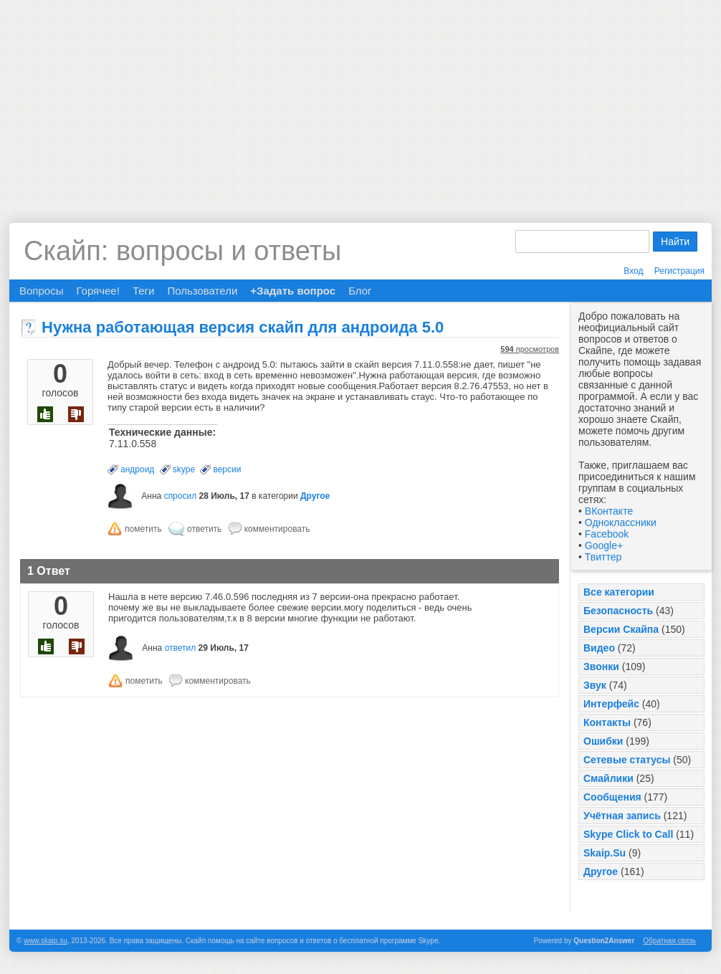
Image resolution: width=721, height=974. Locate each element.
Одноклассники (620, 522)
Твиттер (603, 557)
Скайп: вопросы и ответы (182, 251)
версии (227, 469)
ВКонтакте (609, 511)
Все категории (618, 592)
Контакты (607, 722)
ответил (180, 648)
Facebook (607, 534)
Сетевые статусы (626, 759)
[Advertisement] (360, 100)
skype (184, 469)
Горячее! (97, 291)
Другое (600, 871)
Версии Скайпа (621, 629)
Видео (599, 648)
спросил (180, 496)
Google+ (604, 545)
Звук (594, 685)
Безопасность (618, 610)
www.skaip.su (45, 941)
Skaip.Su (604, 853)
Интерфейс (611, 704)
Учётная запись (622, 815)
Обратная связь (669, 941)
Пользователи (202, 291)
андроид (137, 469)
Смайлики (608, 778)
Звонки (601, 666)
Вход (633, 271)
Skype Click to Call (628, 834)
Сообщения (612, 797)
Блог (359, 291)
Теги (144, 291)
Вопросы (41, 291)
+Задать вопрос (292, 291)
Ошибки (603, 741)
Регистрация (679, 271)
